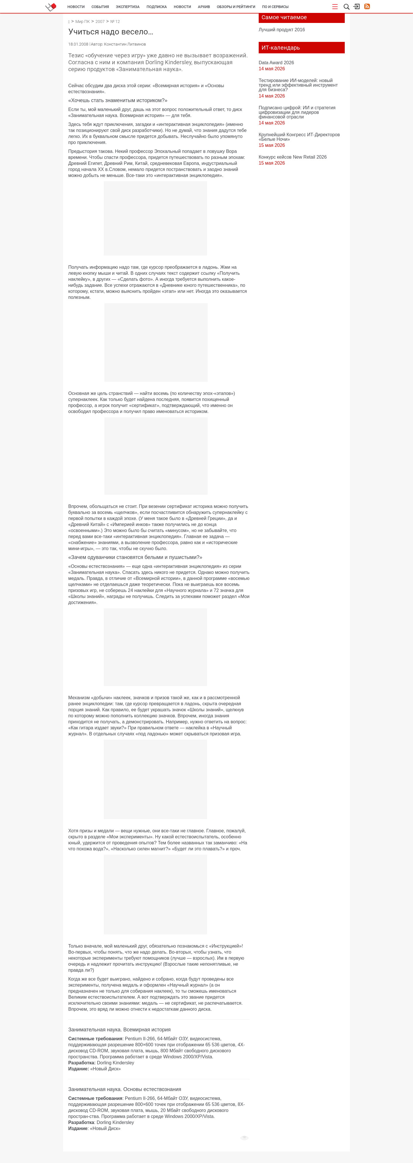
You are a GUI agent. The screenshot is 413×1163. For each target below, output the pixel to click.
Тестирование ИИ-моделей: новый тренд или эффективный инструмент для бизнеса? (298, 85)
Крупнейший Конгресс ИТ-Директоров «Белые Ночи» (299, 137)
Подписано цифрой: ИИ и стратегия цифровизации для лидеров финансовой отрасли (297, 112)
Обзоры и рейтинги (236, 7)
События (100, 7)
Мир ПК (82, 21)
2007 (100, 21)
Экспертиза (128, 7)
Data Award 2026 (276, 62)
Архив (204, 7)
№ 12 (115, 21)
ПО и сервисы (275, 7)
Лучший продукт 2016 (282, 29)
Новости (76, 7)
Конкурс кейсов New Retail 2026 (293, 156)
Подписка (157, 7)
